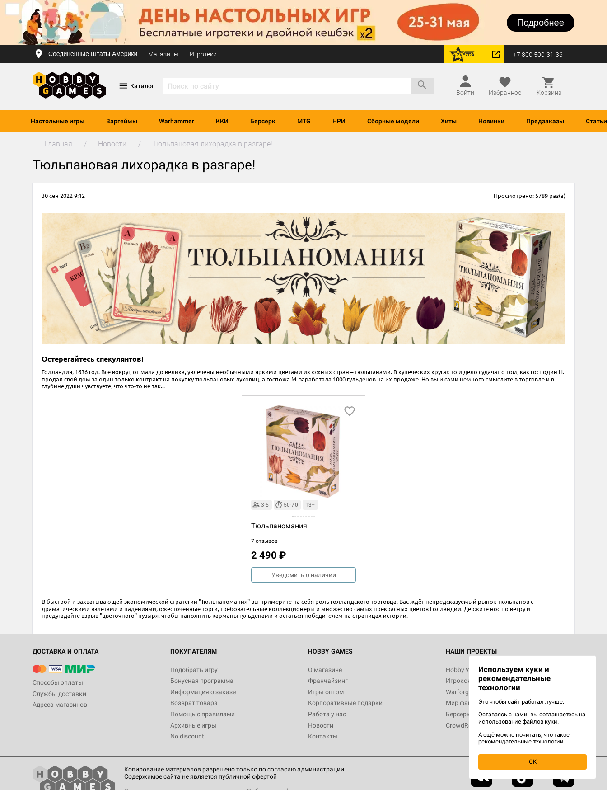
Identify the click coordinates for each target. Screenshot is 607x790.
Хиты (449, 121)
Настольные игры (57, 121)
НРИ (339, 121)
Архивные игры (193, 725)
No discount (187, 736)
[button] (292, 516)
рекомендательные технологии (521, 741)
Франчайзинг (328, 680)
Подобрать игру (194, 669)
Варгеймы (121, 121)
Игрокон (458, 680)
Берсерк (262, 121)
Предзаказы (545, 121)
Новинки (491, 121)
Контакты (323, 736)
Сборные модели (393, 121)
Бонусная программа (201, 680)
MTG (304, 121)
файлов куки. (541, 721)
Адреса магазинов (60, 704)
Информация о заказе (203, 692)
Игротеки (203, 54)
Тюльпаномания (279, 526)
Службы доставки (59, 693)
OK (533, 761)
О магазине (325, 669)
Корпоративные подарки (345, 702)
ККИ (222, 121)
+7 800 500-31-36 (538, 54)
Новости (320, 725)
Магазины (163, 54)
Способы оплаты (58, 682)
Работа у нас (327, 714)
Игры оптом (326, 692)
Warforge (459, 692)
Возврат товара (194, 702)
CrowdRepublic (467, 725)
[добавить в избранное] (349, 411)
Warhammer (176, 121)
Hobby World (464, 669)
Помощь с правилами (202, 714)
